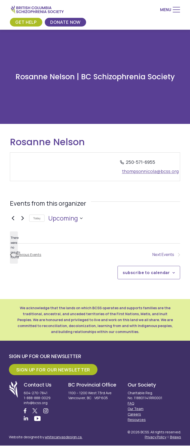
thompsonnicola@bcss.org (150, 171)
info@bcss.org (36, 402)
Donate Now (67, 22)
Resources (137, 419)
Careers (134, 414)
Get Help (26, 22)
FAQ (131, 403)
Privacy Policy (155, 437)
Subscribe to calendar (146, 272)
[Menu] (170, 10)
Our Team (135, 408)
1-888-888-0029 (37, 397)
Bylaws (175, 437)
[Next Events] (22, 218)
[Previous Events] (13, 218)
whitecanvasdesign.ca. (63, 437)
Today (37, 218)
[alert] (14, 247)
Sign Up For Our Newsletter (53, 370)
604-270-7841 (36, 392)
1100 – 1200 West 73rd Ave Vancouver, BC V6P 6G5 (90, 395)
